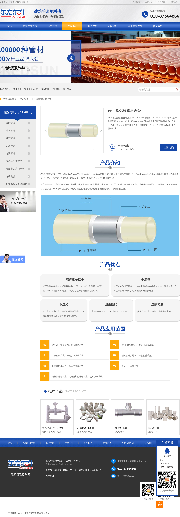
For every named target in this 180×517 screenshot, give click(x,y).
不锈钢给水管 (120, 428)
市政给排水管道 (14, 161)
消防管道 (10, 153)
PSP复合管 (153, 428)
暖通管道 (17, 89)
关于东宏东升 (135, 26)
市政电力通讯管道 (15, 168)
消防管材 (45, 89)
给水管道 (24, 99)
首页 (9, 26)
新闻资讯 (112, 26)
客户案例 (92, 26)
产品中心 (72, 26)
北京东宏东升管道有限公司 (37, 513)
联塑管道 (52, 26)
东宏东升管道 (30, 26)
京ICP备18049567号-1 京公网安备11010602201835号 (78, 470)
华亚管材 (56, 89)
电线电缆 (10, 176)
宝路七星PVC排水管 (53, 428)
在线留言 (161, 2)
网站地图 (174, 2)
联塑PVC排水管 (85, 428)
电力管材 (67, 89)
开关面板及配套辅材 (16, 184)
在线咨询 (168, 147)
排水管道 (10, 130)
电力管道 (10, 138)
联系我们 (136, 2)
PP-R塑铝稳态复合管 (41, 99)
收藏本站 (148, 2)
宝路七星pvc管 (31, 89)
